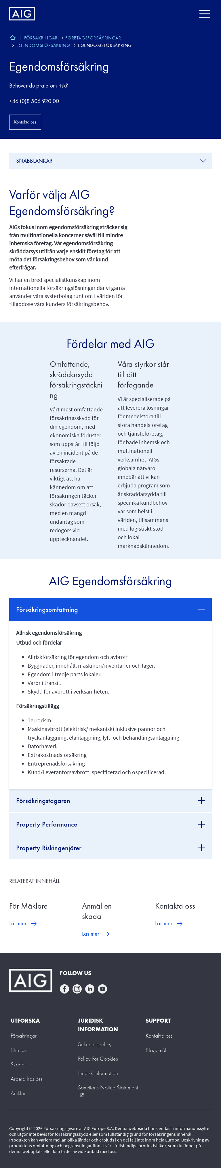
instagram (77, 989)
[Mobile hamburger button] (204, 14)
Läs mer (17, 923)
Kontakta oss (25, 122)
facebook (64, 989)
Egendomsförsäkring (59, 66)
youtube (102, 989)
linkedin (89, 989)
